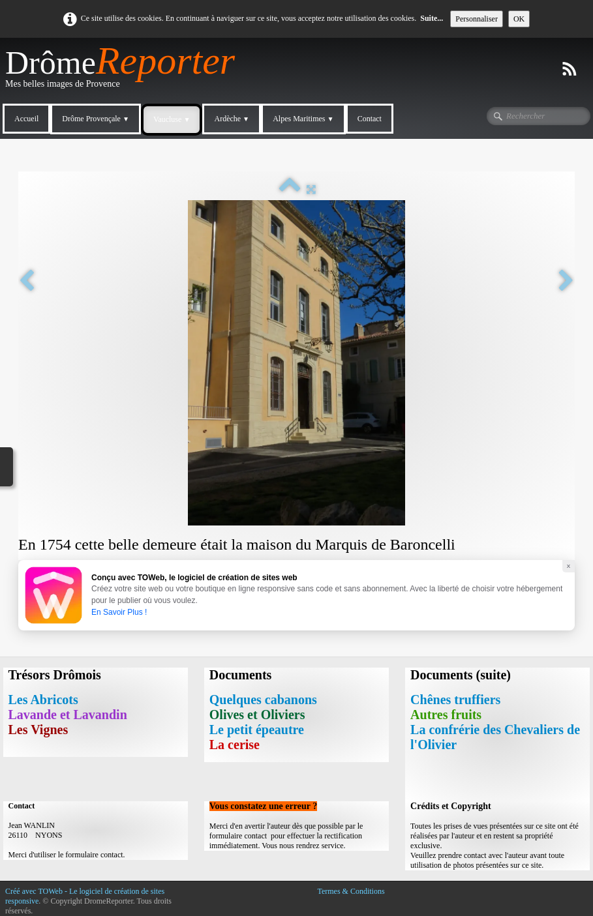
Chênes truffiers (455, 699)
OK (519, 18)
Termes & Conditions (350, 891)
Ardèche (231, 118)
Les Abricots (43, 699)
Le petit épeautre (256, 729)
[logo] (125, 72)
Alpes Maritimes (303, 118)
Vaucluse (171, 119)
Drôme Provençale (95, 118)
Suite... (431, 18)
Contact (369, 118)
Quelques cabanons (263, 699)
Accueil (26, 118)
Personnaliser (476, 18)
